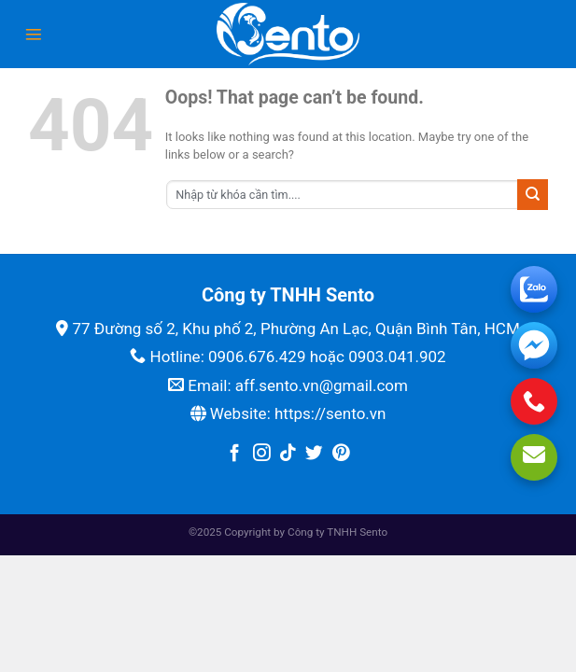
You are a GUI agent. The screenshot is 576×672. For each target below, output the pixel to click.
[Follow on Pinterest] (341, 454)
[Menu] (33, 34)
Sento (373, 532)
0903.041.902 (397, 356)
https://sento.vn (330, 413)
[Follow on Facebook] (235, 454)
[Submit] (532, 194)
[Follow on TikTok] (288, 454)
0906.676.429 (257, 356)
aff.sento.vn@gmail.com (321, 385)
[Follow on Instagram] (262, 454)
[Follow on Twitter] (314, 454)
